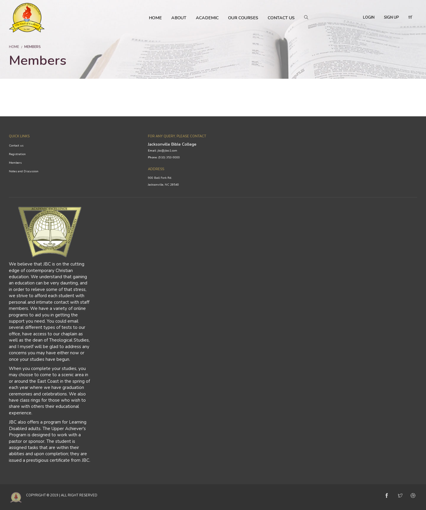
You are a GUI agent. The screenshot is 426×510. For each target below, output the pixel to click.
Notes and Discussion (23, 171)
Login (369, 17)
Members (15, 163)
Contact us (16, 146)
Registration (17, 154)
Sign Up (391, 17)
